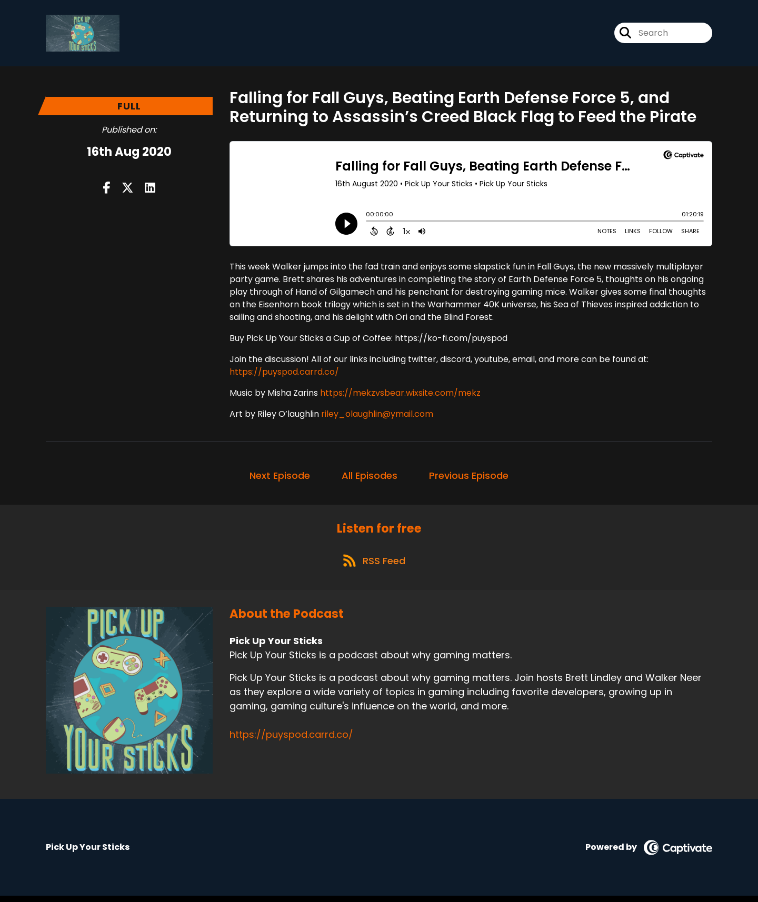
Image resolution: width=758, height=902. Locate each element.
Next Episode (280, 477)
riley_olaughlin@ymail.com (377, 416)
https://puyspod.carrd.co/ (284, 374)
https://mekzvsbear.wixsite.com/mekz (400, 395)
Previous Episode (468, 477)
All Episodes (369, 477)
